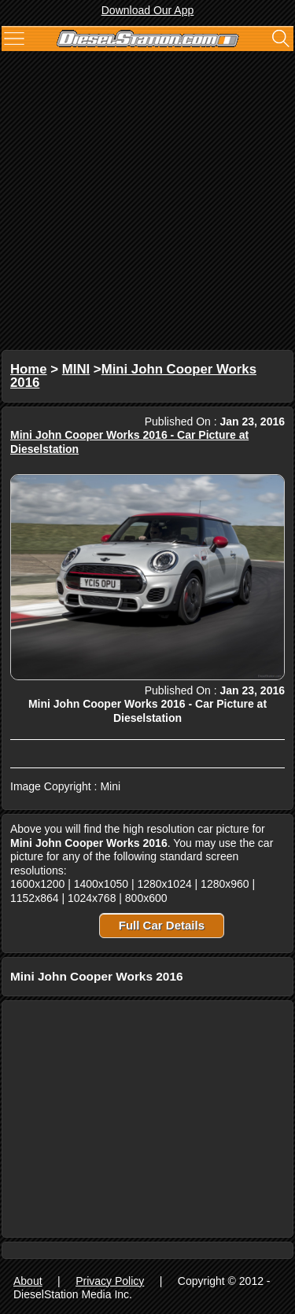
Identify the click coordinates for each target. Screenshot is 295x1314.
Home (28, 369)
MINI (76, 369)
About (27, 1281)
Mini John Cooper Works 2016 (133, 376)
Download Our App (147, 10)
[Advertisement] (147, 202)
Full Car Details (162, 925)
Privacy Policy (110, 1281)
